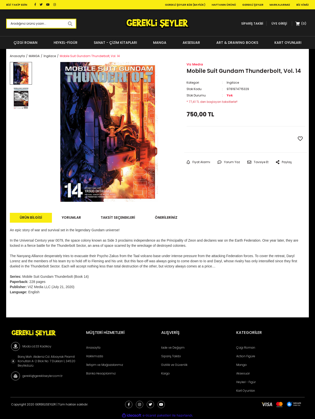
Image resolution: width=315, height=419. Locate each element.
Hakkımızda (94, 356)
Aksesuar (243, 373)
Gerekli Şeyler (252, 5)
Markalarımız (279, 5)
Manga (241, 365)
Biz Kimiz (302, 5)
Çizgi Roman (245, 347)
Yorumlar (71, 217)
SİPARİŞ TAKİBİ (252, 23)
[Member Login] (279, 23)
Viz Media (195, 64)
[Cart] (301, 23)
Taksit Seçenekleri (118, 217)
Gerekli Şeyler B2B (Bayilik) (185, 5)
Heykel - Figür (246, 382)
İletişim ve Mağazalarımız (104, 365)
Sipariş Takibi (171, 356)
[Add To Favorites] (300, 139)
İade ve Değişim (173, 347)
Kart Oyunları (245, 390)
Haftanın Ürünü (224, 5)
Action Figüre (245, 356)
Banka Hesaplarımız (101, 373)
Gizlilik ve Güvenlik (174, 365)
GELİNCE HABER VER (216, 139)
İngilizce (233, 82)
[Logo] (157, 23)
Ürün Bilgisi (31, 217)
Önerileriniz (166, 217)
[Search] (41, 24)
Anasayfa (93, 347)
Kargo (165, 373)
